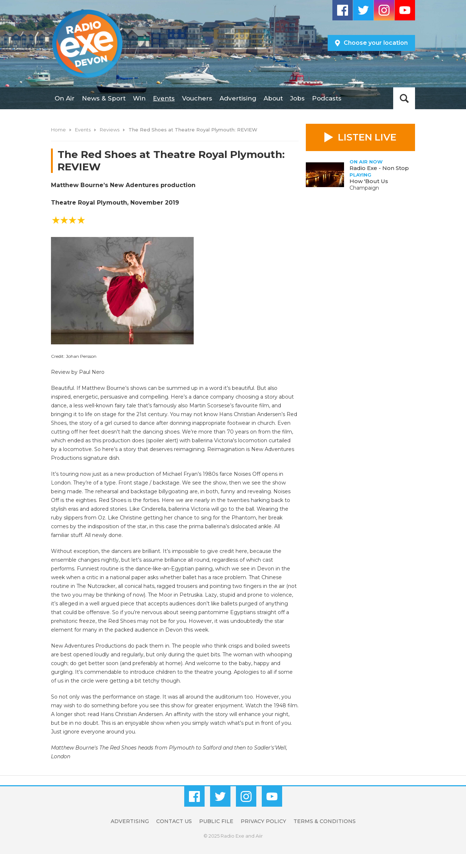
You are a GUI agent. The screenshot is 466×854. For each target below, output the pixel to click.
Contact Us (174, 821)
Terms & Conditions (324, 821)
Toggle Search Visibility (404, 98)
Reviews (109, 130)
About (273, 98)
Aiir (259, 836)
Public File (216, 821)
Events (164, 98)
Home (58, 130)
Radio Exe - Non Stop (379, 168)
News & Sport (104, 98)
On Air (65, 98)
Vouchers (197, 98)
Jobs (297, 98)
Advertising (238, 98)
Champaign (364, 188)
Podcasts (326, 98)
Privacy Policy (263, 821)
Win (139, 98)
